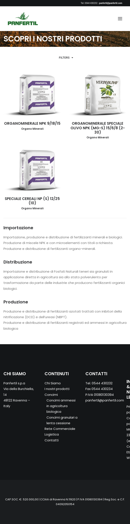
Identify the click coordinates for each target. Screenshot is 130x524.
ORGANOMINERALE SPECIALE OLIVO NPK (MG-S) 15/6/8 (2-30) (98, 128)
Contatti (52, 440)
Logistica (52, 434)
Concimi (51, 394)
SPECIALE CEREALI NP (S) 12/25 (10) (32, 201)
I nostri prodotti (57, 388)
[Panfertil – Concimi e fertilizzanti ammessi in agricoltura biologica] (23, 18)
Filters (64, 57)
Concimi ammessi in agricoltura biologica (61, 406)
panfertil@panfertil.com (104, 400)
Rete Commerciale (60, 428)
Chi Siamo (53, 383)
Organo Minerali (32, 129)
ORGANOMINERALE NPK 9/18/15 (32, 123)
